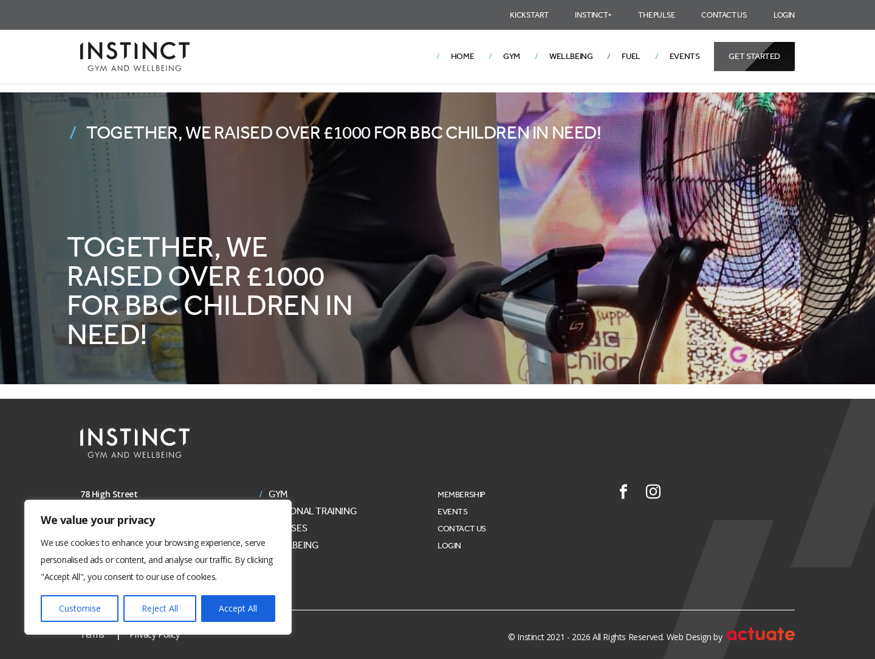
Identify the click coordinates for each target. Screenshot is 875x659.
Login (784, 14)
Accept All (238, 608)
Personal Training (313, 511)
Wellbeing (570, 56)
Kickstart (529, 14)
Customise (80, 608)
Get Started (754, 56)
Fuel (631, 56)
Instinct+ (593, 14)
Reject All (160, 608)
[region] (158, 567)
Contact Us (724, 14)
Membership (461, 494)
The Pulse (656, 14)
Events (685, 56)
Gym (511, 56)
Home (462, 56)
